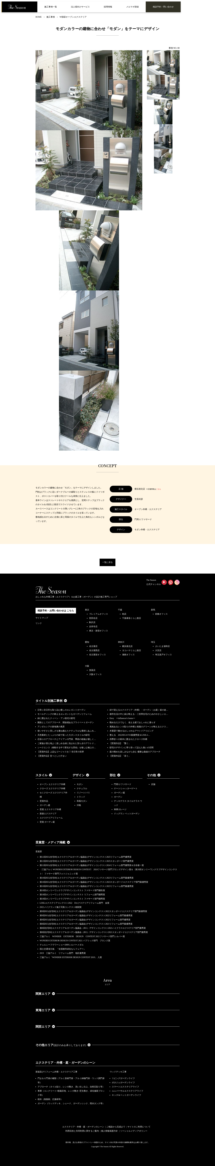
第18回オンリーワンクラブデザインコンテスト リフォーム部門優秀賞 (72, 894)
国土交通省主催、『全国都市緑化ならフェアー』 (63, 949)
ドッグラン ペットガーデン (127, 813)
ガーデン (118, 797)
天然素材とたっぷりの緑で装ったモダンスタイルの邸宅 (63, 735)
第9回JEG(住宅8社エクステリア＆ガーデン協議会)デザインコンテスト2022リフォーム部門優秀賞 (85, 920)
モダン (80, 784)
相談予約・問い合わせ (163, 7)
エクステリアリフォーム (51, 818)
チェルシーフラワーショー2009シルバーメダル (62, 945)
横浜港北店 (127, 646)
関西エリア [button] (45, 1026)
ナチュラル (82, 788)
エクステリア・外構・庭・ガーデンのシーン (65, 1062)
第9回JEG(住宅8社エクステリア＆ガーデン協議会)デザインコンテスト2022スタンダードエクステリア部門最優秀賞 (93, 911)
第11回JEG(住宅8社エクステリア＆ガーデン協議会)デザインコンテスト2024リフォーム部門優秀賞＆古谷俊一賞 (92, 865)
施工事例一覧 (50, 7)
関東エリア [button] (45, 993)
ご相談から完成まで (115, 1127)
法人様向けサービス (80, 7)
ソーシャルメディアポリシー (133, 1131)
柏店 (124, 614)
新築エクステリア (48, 813)
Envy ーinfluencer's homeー (122, 718)
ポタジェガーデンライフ (123, 1082)
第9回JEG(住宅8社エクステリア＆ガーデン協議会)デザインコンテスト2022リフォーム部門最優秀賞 (86, 915)
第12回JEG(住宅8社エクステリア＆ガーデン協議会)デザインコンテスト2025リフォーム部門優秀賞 (85, 857)
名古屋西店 (94, 650)
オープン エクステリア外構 (52, 784)
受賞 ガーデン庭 (47, 822)
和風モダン (82, 801)
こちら (158, 489)
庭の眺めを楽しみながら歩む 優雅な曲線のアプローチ (135, 752)
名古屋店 (93, 646)
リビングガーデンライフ (123, 1078)
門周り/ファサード (122, 784)
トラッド (81, 797)
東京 (87, 610)
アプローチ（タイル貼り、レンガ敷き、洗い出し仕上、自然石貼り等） (71, 1087)
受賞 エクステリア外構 (50, 809)
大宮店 (158, 650)
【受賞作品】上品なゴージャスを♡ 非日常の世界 (61, 752)
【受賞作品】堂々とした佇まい (52, 756)
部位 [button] (115, 775)
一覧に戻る (107, 562)
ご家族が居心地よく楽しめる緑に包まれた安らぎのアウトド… (66, 743)
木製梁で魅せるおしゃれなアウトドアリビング (131, 731)
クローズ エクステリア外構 (52, 788)
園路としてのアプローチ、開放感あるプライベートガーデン (65, 722)
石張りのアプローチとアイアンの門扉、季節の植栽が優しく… (66, 739)
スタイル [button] (44, 775)
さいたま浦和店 (162, 646)
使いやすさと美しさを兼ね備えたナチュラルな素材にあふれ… (66, 731)
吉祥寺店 (93, 626)
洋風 (79, 805)
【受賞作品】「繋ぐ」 (120, 743)
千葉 (120, 610)
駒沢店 (92, 622)
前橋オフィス (161, 614)
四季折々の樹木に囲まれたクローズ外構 (128, 739)
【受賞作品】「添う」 (120, 756)
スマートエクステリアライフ (125, 1087)
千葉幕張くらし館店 (131, 618)
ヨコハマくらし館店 (131, 650)
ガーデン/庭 (119, 793)
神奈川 (121, 642)
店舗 (153, 784)
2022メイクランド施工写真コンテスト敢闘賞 (61, 907)
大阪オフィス (95, 674)
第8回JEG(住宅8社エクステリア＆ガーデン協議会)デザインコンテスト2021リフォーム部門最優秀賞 (86, 924)
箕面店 (92, 670)
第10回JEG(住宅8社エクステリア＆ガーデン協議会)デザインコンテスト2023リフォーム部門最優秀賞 (86, 878)
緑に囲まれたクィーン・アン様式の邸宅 (56, 718)
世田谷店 (93, 618)
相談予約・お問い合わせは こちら (55, 610)
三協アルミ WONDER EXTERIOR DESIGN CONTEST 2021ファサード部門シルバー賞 (82, 936)
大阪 (87, 666)
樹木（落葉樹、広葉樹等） (50, 1099)
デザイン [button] (81, 775)
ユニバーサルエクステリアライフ (127, 1091)
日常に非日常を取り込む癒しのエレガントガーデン (61, 710)
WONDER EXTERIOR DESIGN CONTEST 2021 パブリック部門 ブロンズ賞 (75, 940)
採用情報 (108, 7)
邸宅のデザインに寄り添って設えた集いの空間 (131, 747)
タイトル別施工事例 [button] (51, 700)
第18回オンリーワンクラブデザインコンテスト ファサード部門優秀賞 (72, 899)
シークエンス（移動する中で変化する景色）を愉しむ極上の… (66, 747)
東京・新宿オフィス (98, 631)
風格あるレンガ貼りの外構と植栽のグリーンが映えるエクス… (139, 727)
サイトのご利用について (139, 1127)
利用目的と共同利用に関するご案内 (82, 1131)
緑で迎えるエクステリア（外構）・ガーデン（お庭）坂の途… (139, 710)
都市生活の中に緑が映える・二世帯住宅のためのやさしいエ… (139, 714)
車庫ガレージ (120, 809)
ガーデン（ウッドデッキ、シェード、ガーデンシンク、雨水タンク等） (71, 1103)
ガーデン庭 (45, 805)
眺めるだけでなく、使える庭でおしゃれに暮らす (133, 722)
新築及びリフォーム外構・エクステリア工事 (56, 1072)
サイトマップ (42, 618)
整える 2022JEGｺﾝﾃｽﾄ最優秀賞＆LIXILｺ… (130, 735)
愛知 (87, 642)
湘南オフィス (128, 655)
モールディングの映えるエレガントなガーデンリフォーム (64, 714)
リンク (39, 623)
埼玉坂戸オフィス (163, 655)
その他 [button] (153, 775)
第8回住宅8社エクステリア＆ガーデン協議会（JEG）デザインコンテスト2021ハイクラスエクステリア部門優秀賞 (93, 928)
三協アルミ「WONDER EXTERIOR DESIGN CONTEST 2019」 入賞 (71, 957)
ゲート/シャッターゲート (126, 788)
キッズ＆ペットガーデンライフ (126, 1095)
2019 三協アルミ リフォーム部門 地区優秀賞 (63, 953)
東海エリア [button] (45, 1010)
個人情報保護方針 (109, 1131)
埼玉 (153, 642)
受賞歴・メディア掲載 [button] (53, 842)
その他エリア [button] (63, 1045)
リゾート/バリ (83, 793)
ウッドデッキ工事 (118, 1072)
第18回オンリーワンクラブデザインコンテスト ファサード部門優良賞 (72, 890)
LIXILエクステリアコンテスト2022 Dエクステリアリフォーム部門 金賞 (74, 903)
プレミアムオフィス (98, 614)
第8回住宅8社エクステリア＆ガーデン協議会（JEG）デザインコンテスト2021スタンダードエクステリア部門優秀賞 (94, 932)
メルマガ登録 (132, 7)
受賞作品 (44, 801)
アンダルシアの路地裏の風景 (51, 727)
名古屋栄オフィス (97, 655)
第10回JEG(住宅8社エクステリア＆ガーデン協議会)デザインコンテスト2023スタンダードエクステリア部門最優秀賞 (94, 882)
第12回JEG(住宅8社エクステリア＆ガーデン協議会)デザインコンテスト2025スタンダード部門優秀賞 (86, 861)
